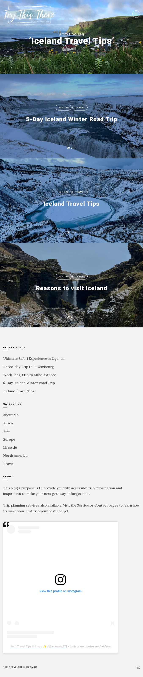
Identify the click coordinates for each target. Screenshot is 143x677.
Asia (6, 431)
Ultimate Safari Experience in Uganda (34, 358)
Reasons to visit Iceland (71, 288)
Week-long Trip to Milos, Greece (29, 375)
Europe (63, 107)
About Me (11, 415)
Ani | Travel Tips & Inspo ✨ (28, 646)
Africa (8, 423)
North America (15, 455)
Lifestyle (10, 447)
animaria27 (58, 646)
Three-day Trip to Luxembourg (28, 367)
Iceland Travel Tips (71, 203)
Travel (80, 107)
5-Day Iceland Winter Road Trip (71, 119)
